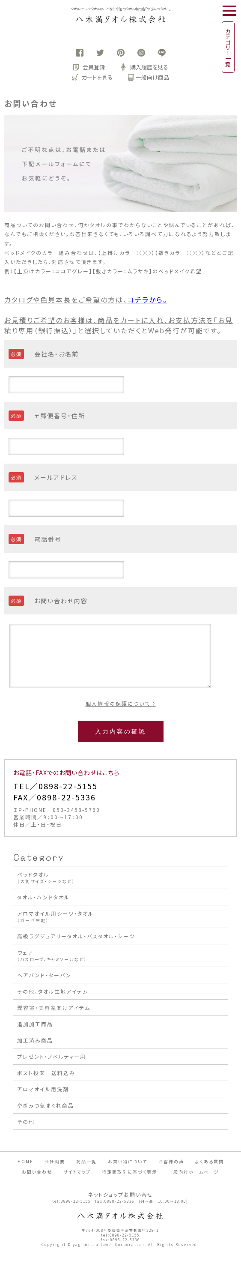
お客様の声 (171, 1161)
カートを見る (92, 77)
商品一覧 (86, 1161)
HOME (25, 1161)
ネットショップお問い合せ (120, 1194)
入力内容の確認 (120, 731)
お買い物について (127, 1161)
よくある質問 (209, 1161)
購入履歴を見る (144, 67)
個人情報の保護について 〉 (121, 703)
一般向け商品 (148, 77)
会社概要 (55, 1161)
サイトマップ (77, 1171)
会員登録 (89, 67)
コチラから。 (147, 299)
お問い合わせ (37, 1171)
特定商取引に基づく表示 (129, 1171)
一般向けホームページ (193, 1171)
